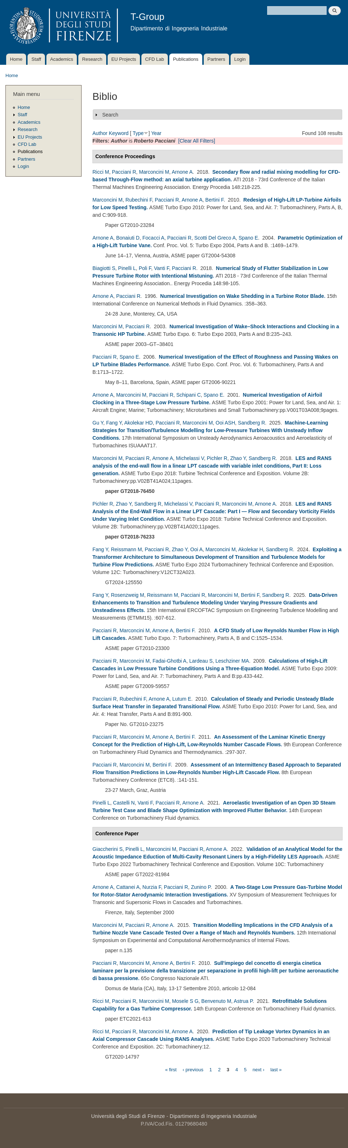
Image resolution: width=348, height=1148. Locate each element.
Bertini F (214, 200)
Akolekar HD (138, 423)
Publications (185, 59)
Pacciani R (124, 172)
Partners (216, 59)
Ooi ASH (225, 423)
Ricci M (100, 172)
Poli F (145, 268)
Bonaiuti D (128, 238)
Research (92, 59)
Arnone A (182, 172)
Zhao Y (238, 458)
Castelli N (124, 803)
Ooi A (196, 549)
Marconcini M (154, 172)
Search (110, 115)
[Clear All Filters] (196, 141)
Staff (36, 59)
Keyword (118, 133)
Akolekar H (250, 549)
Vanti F (161, 268)
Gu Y (97, 423)
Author (99, 133)
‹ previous (193, 1069)
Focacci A (153, 238)
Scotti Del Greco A (215, 238)
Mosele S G (185, 1001)
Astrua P (243, 1001)
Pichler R (217, 458)
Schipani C (188, 395)
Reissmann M (126, 549)
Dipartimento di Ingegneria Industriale (213, 1116)
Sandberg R (251, 423)
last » (276, 1069)
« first (171, 1069)
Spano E (248, 238)
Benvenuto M (216, 1001)
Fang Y (114, 423)
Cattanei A (128, 887)
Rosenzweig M (127, 595)
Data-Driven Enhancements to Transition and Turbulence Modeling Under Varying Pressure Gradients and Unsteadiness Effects (214, 602)
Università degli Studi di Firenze (128, 1116)
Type (138, 133)
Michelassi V (190, 458)
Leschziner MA (232, 661)
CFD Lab (154, 59)
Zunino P (201, 887)
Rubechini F (138, 200)
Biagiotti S (103, 268)
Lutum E (181, 699)
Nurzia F (151, 887)
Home (16, 59)
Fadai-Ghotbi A (169, 661)
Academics (61, 59)
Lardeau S (201, 661)
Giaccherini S (107, 849)
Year (156, 133)
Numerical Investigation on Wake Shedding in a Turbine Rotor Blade (242, 296)
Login (240, 59)
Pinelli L (127, 268)
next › (259, 1069)
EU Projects (123, 59)
